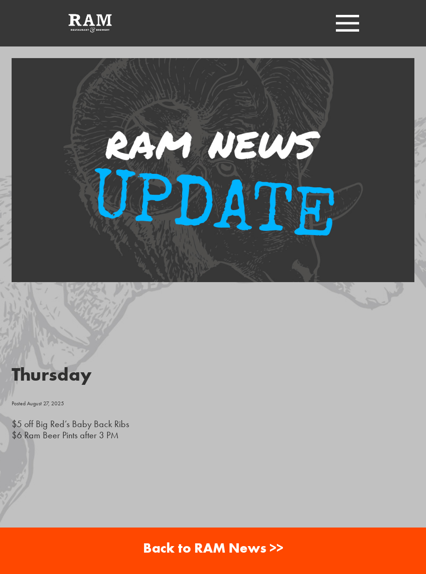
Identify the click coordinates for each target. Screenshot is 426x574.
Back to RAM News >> (213, 547)
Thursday (52, 374)
